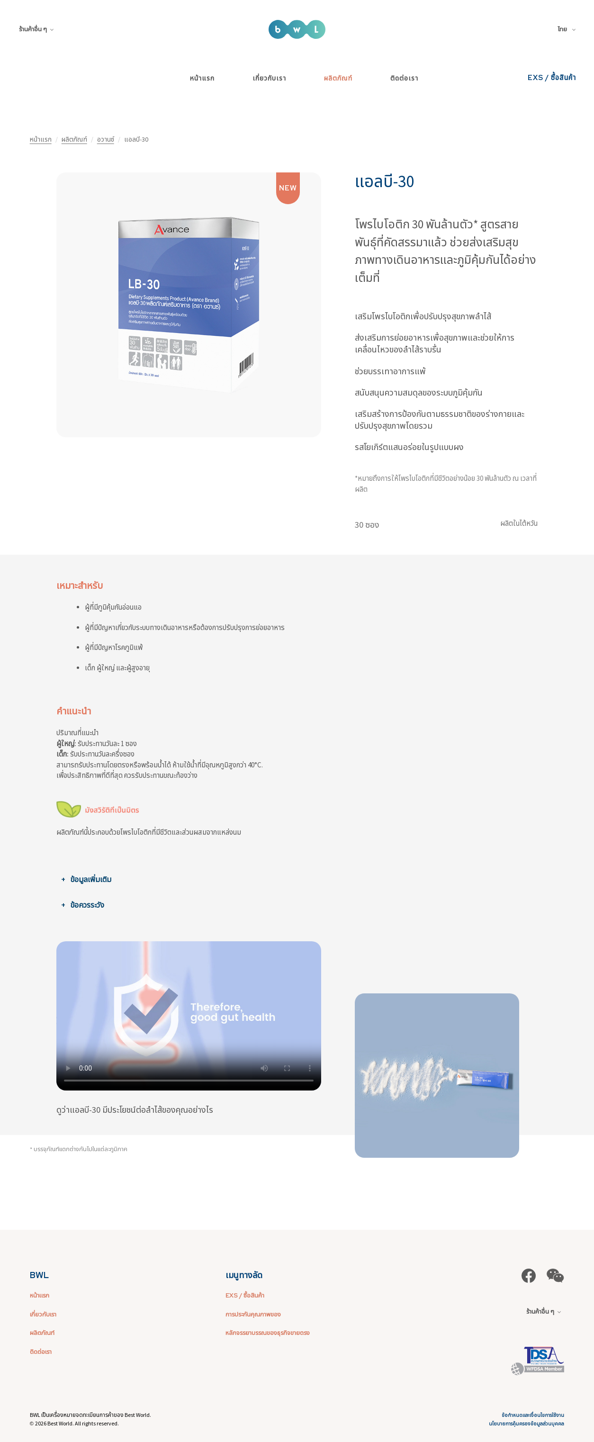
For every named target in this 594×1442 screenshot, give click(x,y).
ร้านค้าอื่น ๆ (36, 29)
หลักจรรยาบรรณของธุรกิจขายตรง (267, 1333)
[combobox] (568, 29)
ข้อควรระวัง (87, 905)
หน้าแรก (202, 78)
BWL (39, 1275)
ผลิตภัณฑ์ (338, 78)
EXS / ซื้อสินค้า (552, 77)
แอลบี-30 (384, 181)
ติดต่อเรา (404, 78)
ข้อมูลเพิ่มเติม (90, 879)
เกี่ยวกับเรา (269, 78)
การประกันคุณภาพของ (253, 1314)
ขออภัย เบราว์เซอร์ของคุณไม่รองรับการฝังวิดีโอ (188, 1016)
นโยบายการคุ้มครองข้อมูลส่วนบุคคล (526, 1424)
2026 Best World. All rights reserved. (77, 1423)
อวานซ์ (105, 139)
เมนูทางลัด (243, 1275)
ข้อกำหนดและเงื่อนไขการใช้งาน (533, 1415)
